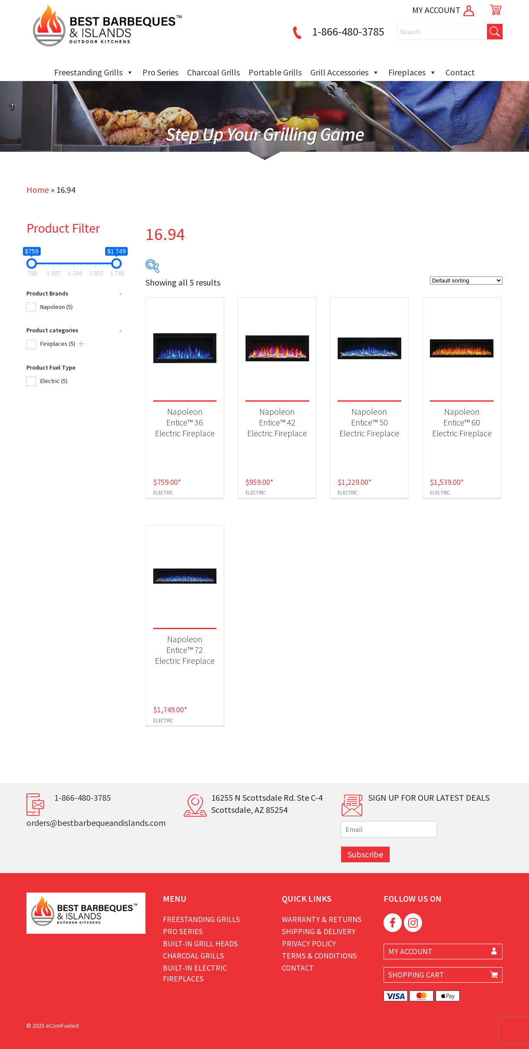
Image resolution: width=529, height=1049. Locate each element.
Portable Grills (275, 72)
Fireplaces (412, 72)
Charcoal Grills (213, 72)
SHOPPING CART (416, 975)
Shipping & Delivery (318, 931)
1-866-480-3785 (337, 31)
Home (37, 189)
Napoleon (56, 307)
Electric (54, 381)
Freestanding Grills (94, 72)
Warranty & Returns (321, 919)
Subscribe (365, 854)
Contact (460, 72)
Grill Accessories (345, 72)
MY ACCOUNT (444, 9)
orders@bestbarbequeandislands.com (96, 822)
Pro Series (160, 72)
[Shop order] (466, 280)
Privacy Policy (309, 943)
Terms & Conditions (319, 956)
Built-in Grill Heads (200, 943)
